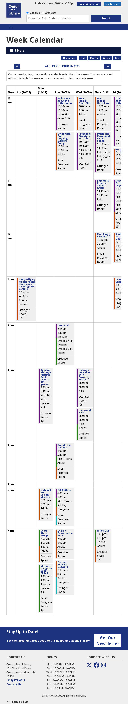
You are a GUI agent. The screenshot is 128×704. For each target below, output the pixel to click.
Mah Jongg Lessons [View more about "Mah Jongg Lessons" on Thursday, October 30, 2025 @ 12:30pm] (103, 235)
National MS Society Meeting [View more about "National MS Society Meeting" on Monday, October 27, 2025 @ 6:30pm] (46, 493)
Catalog (35, 12)
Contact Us (13, 684)
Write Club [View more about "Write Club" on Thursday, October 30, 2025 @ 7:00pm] (103, 531)
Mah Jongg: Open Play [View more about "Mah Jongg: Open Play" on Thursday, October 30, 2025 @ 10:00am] (103, 100)
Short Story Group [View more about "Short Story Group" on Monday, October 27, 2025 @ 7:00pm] (44, 533)
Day (117, 58)
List (82, 58)
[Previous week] (17, 66)
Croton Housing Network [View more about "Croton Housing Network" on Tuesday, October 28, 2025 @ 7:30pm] (63, 564)
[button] (55, 3)
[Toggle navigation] (11, 27)
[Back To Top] (64, 701)
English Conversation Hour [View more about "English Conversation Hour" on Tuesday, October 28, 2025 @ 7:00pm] (66, 533)
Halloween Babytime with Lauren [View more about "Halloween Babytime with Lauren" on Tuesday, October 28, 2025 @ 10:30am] (65, 100)
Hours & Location (89, 4)
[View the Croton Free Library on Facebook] (96, 666)
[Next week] (107, 66)
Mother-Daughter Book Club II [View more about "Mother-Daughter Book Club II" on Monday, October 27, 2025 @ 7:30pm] (46, 569)
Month (94, 58)
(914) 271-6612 (15, 680)
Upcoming (69, 58)
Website (50, 12)
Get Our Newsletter (107, 640)
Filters (20, 50)
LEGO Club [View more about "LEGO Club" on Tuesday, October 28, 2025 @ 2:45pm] (64, 325)
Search (106, 18)
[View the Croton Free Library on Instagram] (103, 666)
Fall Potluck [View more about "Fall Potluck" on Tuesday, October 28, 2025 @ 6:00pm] (64, 490)
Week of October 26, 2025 (62, 66)
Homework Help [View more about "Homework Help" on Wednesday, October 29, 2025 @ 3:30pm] (85, 411)
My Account (113, 4)
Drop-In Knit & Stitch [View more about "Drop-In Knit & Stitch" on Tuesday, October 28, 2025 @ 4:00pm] (65, 446)
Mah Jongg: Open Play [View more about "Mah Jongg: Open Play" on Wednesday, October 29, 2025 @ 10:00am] (85, 100)
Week (106, 58)
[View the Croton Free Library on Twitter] (89, 666)
